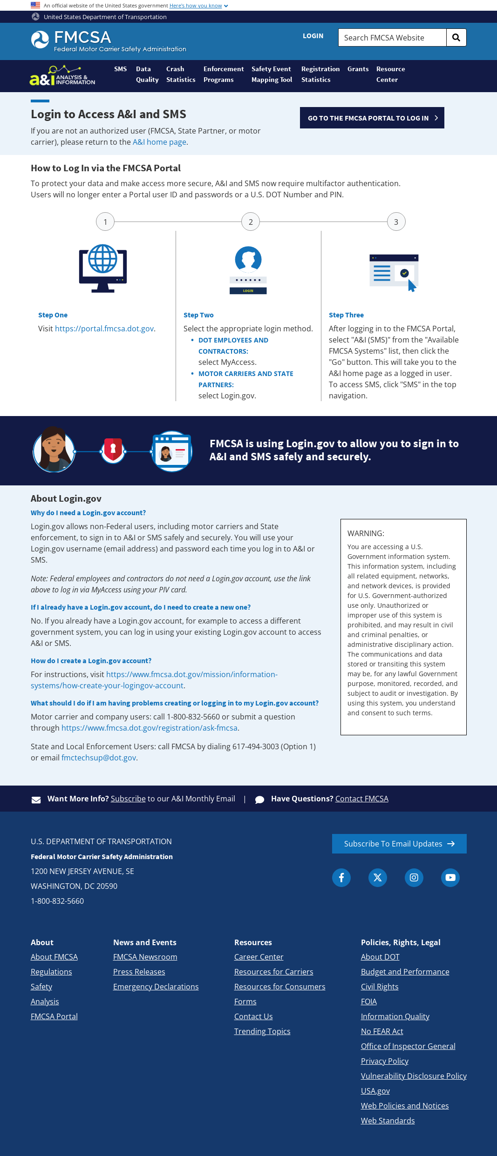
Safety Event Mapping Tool (272, 74)
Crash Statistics (181, 74)
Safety (41, 986)
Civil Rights (380, 986)
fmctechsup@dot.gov (98, 758)
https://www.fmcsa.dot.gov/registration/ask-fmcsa (149, 728)
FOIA (369, 1001)
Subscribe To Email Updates (393, 844)
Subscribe (128, 798)
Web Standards (388, 1121)
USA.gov (375, 1091)
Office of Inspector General (408, 1046)
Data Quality (147, 74)
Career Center (259, 957)
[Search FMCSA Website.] (392, 37)
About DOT (380, 957)
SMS (120, 68)
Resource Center (390, 74)
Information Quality (395, 1016)
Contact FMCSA (361, 798)
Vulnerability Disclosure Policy (414, 1076)
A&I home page (159, 142)
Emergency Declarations (156, 986)
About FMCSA (54, 957)
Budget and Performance (405, 972)
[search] (456, 37)
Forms (245, 1001)
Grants (357, 68)
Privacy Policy (384, 1061)
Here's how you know (196, 5)
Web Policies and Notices (405, 1106)
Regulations (51, 972)
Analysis (45, 1001)
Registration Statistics (320, 74)
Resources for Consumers (280, 986)
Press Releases (139, 972)
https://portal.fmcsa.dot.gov (104, 328)
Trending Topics (262, 1031)
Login (313, 35)
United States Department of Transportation (99, 17)
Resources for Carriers (273, 972)
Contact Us (253, 1016)
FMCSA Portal (54, 1016)
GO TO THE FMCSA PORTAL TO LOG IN (368, 117)
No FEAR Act (382, 1031)
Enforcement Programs (224, 74)
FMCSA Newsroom (145, 957)
